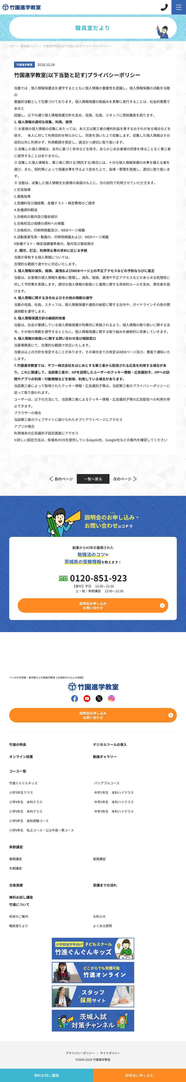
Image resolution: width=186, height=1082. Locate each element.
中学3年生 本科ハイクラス (114, 811)
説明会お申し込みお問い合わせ (93, 605)
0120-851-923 (98, 577)
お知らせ (99, 916)
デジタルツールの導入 (110, 744)
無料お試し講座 (46, 1075)
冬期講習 (15, 868)
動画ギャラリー (105, 756)
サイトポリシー (110, 1053)
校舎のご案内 (18, 916)
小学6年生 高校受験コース (29, 820)
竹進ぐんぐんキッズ (23, 783)
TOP (12, 46)
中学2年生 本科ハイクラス (114, 802)
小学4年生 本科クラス (25, 802)
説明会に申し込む (139, 1075)
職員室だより (29, 46)
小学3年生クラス (21, 792)
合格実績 (16, 885)
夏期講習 (99, 859)
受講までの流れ (105, 885)
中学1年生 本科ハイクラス (114, 792)
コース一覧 (17, 771)
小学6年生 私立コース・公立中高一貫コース (41, 830)
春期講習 (15, 859)
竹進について (19, 904)
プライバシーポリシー (80, 1053)
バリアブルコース (106, 783)
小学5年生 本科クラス (25, 811)
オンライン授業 (21, 756)
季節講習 (16, 846)
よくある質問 (102, 925)
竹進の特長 (17, 744)
